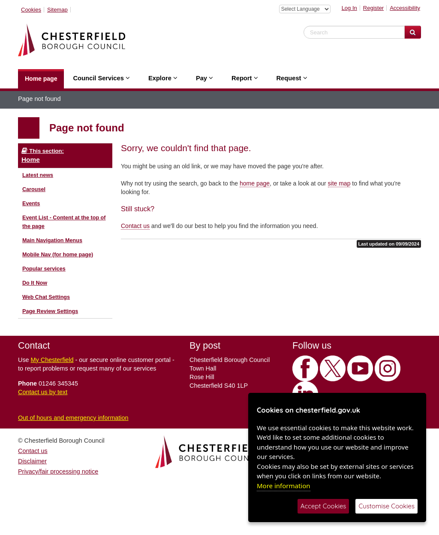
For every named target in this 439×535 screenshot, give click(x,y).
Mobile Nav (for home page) (57, 255)
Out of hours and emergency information (73, 417)
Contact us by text (42, 392)
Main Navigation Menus (52, 240)
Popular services (44, 269)
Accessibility (405, 8)
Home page (41, 78)
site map (339, 183)
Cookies (31, 9)
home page (255, 183)
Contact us (135, 225)
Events (31, 204)
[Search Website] (412, 32)
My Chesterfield (52, 359)
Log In (349, 8)
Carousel (33, 189)
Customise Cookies (386, 506)
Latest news (37, 175)
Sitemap (57, 9)
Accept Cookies (323, 506)
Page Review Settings (50, 311)
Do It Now (34, 283)
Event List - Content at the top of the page (64, 222)
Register (373, 8)
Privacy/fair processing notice (58, 471)
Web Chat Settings (46, 297)
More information (283, 485)
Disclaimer (32, 461)
